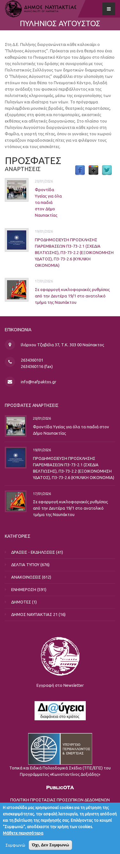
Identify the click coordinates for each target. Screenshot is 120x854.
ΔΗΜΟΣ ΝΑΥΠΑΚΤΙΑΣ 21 (34, 614)
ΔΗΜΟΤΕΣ (21, 602)
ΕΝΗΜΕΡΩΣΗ (23, 589)
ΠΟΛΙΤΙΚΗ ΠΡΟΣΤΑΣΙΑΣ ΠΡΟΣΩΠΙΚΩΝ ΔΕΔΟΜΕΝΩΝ (60, 800)
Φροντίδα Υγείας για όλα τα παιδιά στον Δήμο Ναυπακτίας (48, 202)
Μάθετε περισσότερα (23, 835)
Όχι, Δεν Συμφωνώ (50, 847)
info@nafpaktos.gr (38, 381)
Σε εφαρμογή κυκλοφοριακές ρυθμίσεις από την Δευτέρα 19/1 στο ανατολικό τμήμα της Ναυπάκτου (72, 295)
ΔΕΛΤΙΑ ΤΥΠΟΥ (25, 564)
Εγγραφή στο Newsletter (60, 685)
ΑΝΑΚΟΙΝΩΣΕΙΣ (26, 577)
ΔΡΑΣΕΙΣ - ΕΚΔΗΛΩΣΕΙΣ (33, 552)
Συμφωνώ (15, 847)
